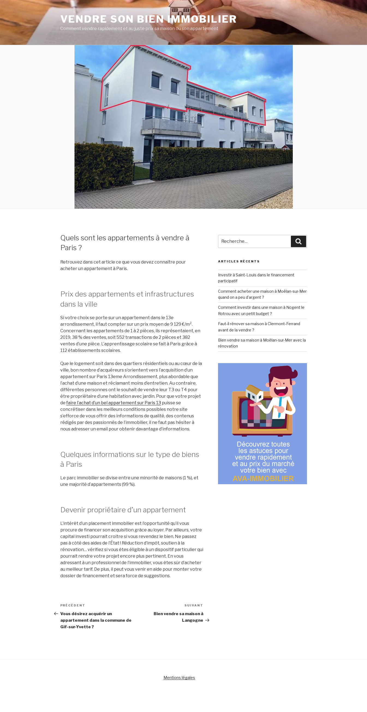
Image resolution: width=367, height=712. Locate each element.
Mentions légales (179, 677)
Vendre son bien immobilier (148, 19)
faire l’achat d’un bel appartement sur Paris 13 (113, 402)
